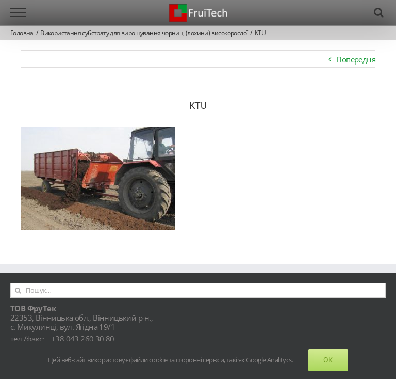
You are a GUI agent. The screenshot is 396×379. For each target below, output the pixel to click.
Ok (328, 360)
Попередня (355, 59)
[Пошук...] (198, 290)
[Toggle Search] (378, 12)
